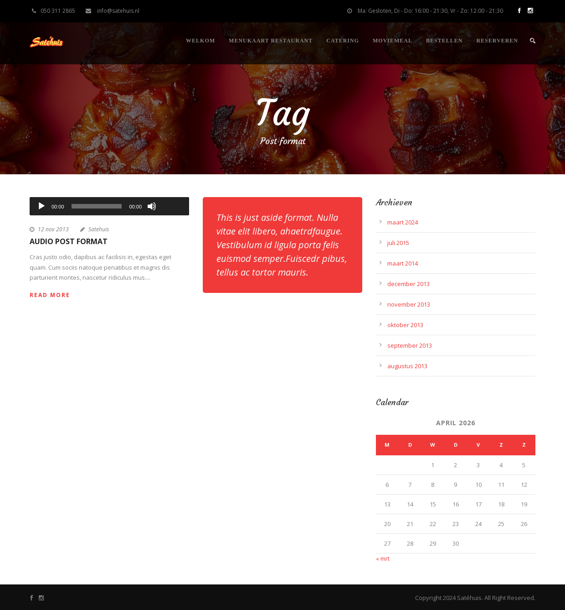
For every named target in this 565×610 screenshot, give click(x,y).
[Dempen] (151, 206)
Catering (342, 40)
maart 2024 (402, 222)
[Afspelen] (41, 206)
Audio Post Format (69, 241)
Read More (50, 295)
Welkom (200, 40)
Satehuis (98, 229)
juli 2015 (398, 243)
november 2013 (408, 304)
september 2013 (409, 345)
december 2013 (408, 284)
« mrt (383, 558)
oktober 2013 (405, 325)
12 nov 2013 (53, 229)
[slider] (97, 206)
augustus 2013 (407, 366)
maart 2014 (402, 263)
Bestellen (444, 40)
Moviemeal (392, 40)
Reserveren (497, 40)
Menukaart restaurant (271, 40)
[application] (109, 206)
